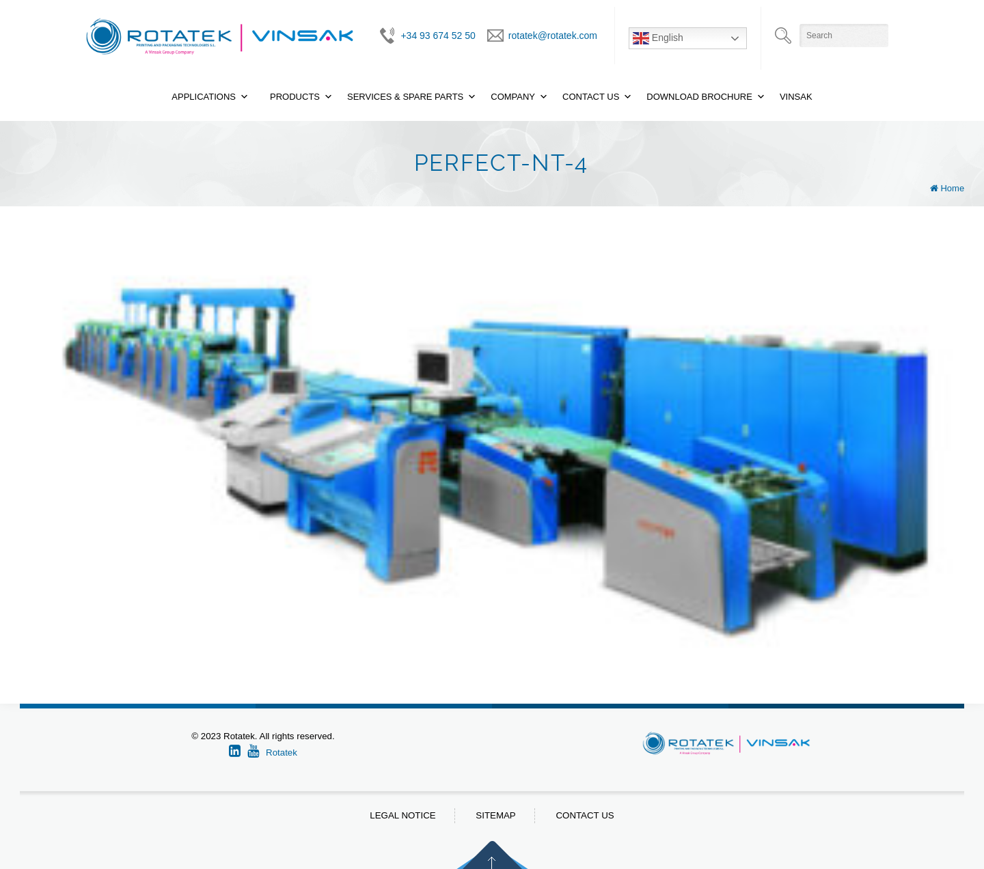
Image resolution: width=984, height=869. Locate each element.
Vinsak (796, 97)
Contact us (585, 815)
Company (513, 97)
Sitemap (495, 815)
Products (295, 97)
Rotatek (281, 752)
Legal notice (402, 815)
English (658, 38)
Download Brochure (699, 97)
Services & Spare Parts (405, 97)
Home (952, 188)
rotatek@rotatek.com (552, 35)
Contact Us (590, 97)
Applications (204, 97)
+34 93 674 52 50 (437, 35)
